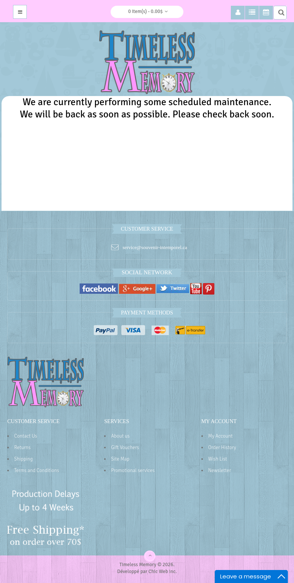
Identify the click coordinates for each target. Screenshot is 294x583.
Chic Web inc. (163, 571)
